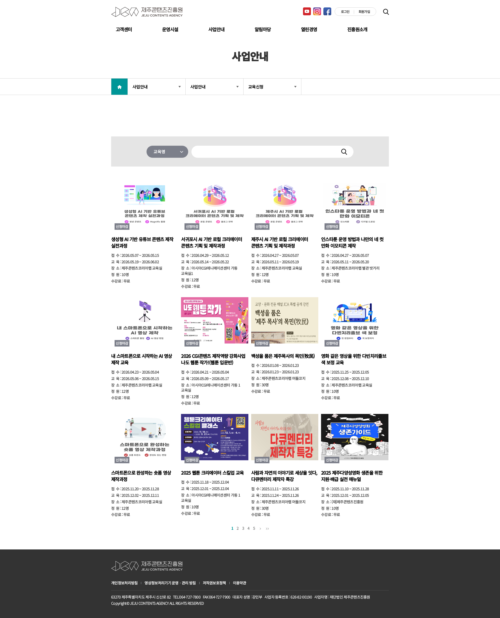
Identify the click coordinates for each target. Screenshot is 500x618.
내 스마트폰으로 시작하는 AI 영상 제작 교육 (141, 359)
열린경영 (309, 29)
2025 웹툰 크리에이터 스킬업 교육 (212, 473)
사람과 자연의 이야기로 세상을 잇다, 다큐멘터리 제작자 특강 (284, 476)
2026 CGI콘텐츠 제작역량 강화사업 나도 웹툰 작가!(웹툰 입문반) (213, 359)
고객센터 (124, 29)
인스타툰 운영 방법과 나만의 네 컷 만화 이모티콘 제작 (352, 242)
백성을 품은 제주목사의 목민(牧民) (283, 356)
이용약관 (239, 583)
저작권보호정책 (214, 583)
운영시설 (170, 29)
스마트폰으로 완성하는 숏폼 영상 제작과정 (141, 476)
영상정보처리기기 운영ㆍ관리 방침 (170, 583)
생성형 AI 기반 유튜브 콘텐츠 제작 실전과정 (142, 242)
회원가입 (364, 11)
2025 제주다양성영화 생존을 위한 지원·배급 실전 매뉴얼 (351, 476)
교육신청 (272, 87)
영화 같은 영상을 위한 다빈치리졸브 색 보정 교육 (353, 359)
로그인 (345, 11)
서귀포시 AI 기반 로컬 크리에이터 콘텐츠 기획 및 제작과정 (211, 242)
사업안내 (216, 29)
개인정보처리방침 (124, 583)
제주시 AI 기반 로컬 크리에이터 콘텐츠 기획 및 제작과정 (279, 242)
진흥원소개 (357, 29)
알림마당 (263, 29)
